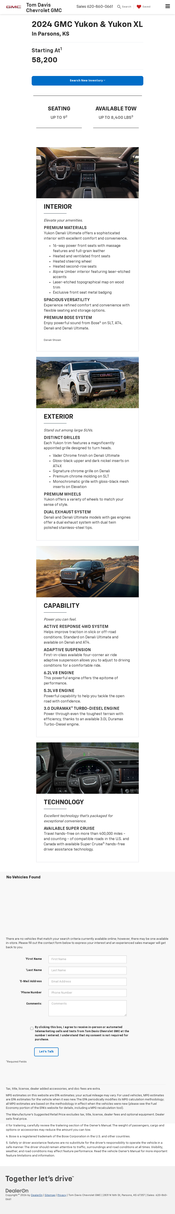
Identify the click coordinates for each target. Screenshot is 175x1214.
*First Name (33, 959)
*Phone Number (31, 992)
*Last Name (34, 970)
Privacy (61, 1195)
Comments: (34, 1004)
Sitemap (50, 1195)
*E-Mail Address (30, 981)
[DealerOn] (17, 1190)
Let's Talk (46, 1051)
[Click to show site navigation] (168, 7)
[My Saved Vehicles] (143, 7)
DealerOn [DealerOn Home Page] (37, 1195)
